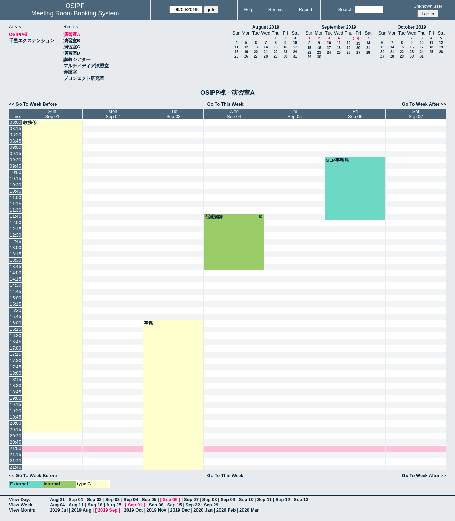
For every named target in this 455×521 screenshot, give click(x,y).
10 (295, 43)
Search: (346, 9)
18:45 (15, 391)
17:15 (15, 354)
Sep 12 (283, 499)
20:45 (15, 442)
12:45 (15, 241)
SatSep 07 (416, 114)
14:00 (15, 272)
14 (266, 47)
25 (236, 56)
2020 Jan (203, 510)
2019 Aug (81, 510)
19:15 (15, 404)
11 (236, 47)
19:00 (15, 398)
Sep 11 (264, 499)
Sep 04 (131, 499)
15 (275, 47)
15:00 (15, 297)
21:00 (15, 448)
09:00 (15, 147)
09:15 (15, 153)
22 (275, 52)
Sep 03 (112, 499)
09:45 (15, 166)
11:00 (15, 197)
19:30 (15, 410)
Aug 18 (94, 504)
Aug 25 (113, 504)
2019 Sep (107, 510)
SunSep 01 (52, 114)
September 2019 (338, 27)
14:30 (15, 285)
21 (266, 52)
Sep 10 (246, 499)
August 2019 (265, 27)
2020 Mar (249, 510)
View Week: (21, 504)
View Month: (22, 510)
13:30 (15, 260)
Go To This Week (225, 104)
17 (295, 47)
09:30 (15, 159)
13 (256, 47)
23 (285, 52)
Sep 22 (192, 504)
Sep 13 (301, 499)
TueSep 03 (173, 114)
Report (305, 9)
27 (256, 56)
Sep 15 (174, 504)
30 (285, 56)
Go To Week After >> (424, 104)
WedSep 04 (234, 114)
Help (248, 9)
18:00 (15, 373)
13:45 (15, 266)
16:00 (15, 322)
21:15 (15, 454)
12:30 (15, 235)
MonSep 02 (113, 114)
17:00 (15, 348)
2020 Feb (226, 510)
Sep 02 (94, 499)
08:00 (15, 122)
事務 (148, 323)
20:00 (15, 423)
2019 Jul (59, 510)
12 (246, 47)
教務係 (30, 122)
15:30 (15, 310)
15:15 (15, 304)
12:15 (15, 228)
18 (236, 52)
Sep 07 (191, 499)
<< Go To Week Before (33, 104)
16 (285, 47)
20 (256, 52)
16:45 (15, 341)
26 (246, 56)
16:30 (15, 335)
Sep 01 (76, 499)
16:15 (15, 329)
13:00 (15, 247)
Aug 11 (76, 504)
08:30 (15, 134)
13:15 (15, 253)
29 (275, 56)
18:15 (15, 379)
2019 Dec (180, 510)
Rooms (275, 9)
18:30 (15, 385)
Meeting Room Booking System (75, 13)
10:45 (15, 191)
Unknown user (428, 6)
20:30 (15, 435)
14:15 (15, 279)
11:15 (15, 203)
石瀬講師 (234, 216)
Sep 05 (149, 499)
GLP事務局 (337, 160)
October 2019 (412, 27)
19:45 (15, 417)
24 (295, 52)
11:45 (15, 216)
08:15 (15, 128)
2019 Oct (133, 510)
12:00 (15, 222)
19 (246, 52)
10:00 (15, 172)
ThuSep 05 (294, 114)
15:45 (15, 316)
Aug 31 (57, 499)
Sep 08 (209, 499)
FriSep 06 (355, 114)
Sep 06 (170, 499)
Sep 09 (228, 499)
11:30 (15, 210)
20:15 (15, 429)
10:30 (15, 184)
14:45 (15, 291)
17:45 (15, 366)
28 (266, 56)
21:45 (15, 467)
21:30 (15, 460)
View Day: (19, 499)
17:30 (15, 360)
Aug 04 (57, 504)
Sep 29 (211, 504)
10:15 (15, 178)
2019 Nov (157, 510)
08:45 (15, 141)
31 (295, 56)
